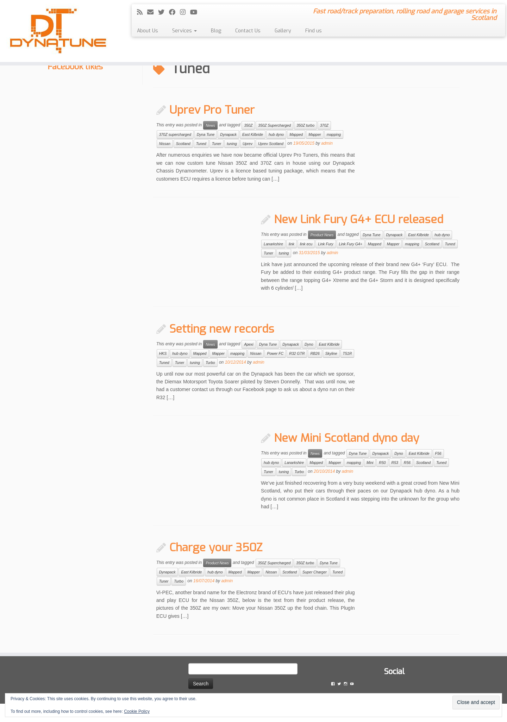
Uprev (247, 144)
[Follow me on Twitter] (163, 12)
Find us (313, 30)
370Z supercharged (175, 134)
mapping (334, 134)
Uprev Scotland (270, 144)
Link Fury (325, 244)
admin (327, 143)
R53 (395, 462)
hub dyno (276, 134)
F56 (438, 453)
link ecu (306, 244)
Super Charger (314, 572)
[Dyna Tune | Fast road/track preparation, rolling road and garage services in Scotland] (58, 31)
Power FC (275, 353)
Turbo (210, 362)
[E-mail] (152, 12)
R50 (382, 462)
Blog (216, 30)
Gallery (283, 30)
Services (184, 30)
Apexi (248, 344)
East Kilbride (252, 134)
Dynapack (228, 134)
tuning (232, 144)
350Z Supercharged (274, 125)
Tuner (216, 144)
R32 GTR (297, 353)
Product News (322, 235)
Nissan (164, 144)
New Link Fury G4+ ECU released (358, 219)
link (291, 244)
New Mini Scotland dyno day (346, 438)
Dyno (309, 344)
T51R (347, 353)
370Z (324, 125)
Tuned (201, 144)
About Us (147, 30)
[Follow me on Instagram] (185, 12)
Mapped (296, 134)
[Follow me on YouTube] (196, 12)
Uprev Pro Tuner (212, 109)
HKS (163, 353)
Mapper (314, 134)
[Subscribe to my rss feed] (142, 12)
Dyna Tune (206, 134)
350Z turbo (305, 125)
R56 (407, 462)
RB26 (314, 353)
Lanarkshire (273, 244)
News (210, 125)
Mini (370, 462)
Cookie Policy (137, 711)
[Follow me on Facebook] (174, 12)
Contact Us (248, 30)
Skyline (331, 353)
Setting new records (221, 328)
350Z (248, 125)
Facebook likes (75, 66)
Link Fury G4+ (350, 244)
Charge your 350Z (215, 547)
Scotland (183, 144)
